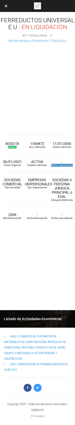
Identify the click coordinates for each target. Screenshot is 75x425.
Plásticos (58, 41)
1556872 (37, 145)
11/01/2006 (62, 145)
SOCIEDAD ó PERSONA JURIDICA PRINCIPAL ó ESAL (62, 189)
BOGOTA (12, 145)
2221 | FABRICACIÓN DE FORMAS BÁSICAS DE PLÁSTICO (36, 367)
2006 (12, 216)
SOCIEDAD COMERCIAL (12, 183)
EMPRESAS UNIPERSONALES (37, 183)
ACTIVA (37, 163)
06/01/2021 (12, 163)
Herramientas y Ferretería (28, 41)
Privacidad (37, 416)
